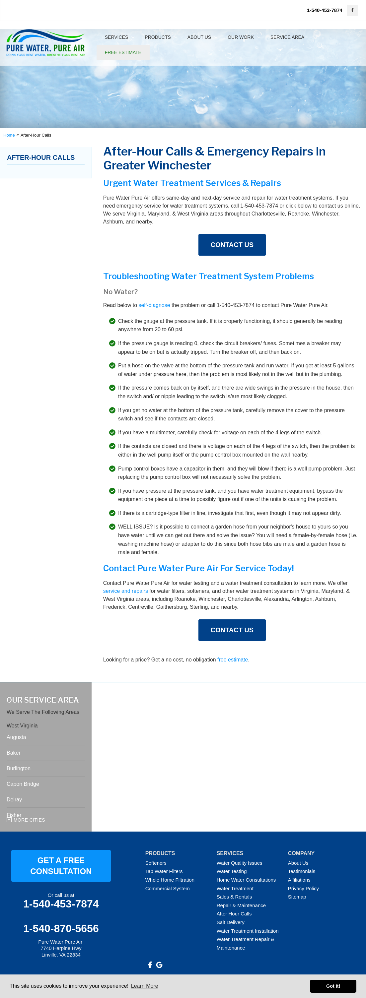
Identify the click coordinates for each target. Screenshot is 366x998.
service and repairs (125, 591)
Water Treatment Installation (248, 931)
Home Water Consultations (246, 880)
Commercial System (167, 888)
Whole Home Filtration (169, 880)
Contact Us (232, 244)
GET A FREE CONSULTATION (61, 866)
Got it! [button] (333, 986)
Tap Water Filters (164, 871)
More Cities (29, 820)
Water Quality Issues (239, 863)
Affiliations (299, 880)
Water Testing (232, 871)
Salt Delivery (231, 922)
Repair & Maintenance (241, 905)
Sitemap (297, 897)
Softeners (156, 863)
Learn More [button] (144, 986)
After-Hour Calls (41, 157)
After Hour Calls (234, 913)
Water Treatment (235, 888)
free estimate (232, 659)
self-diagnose (154, 305)
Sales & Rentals (234, 897)
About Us (298, 863)
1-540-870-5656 (61, 928)
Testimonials (302, 871)
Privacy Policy (303, 888)
